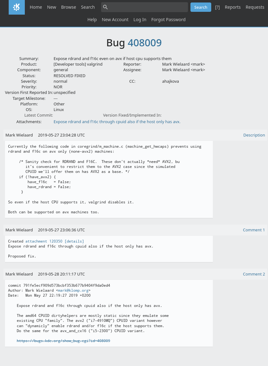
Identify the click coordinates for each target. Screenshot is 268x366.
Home (36, 7)
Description (254, 135)
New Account (115, 19)
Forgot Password (168, 19)
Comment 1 (254, 230)
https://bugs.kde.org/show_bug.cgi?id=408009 (63, 341)
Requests (255, 7)
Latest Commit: (38, 115)
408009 (145, 42)
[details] (74, 241)
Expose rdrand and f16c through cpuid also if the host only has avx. (117, 121)
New (51, 7)
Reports (233, 7)
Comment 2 (254, 274)
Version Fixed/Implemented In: (132, 115)
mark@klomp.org (73, 290)
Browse (68, 7)
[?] (217, 7)
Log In (139, 19)
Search (88, 7)
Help (92, 19)
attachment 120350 (43, 241)
